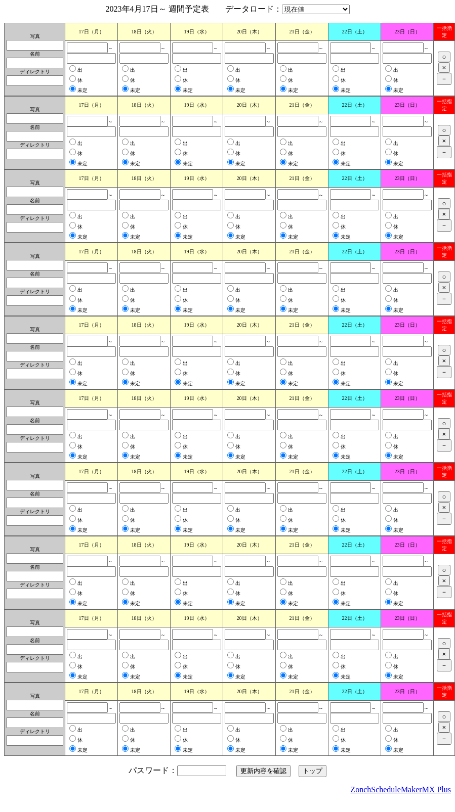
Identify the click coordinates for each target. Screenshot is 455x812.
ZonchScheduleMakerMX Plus (400, 789)
